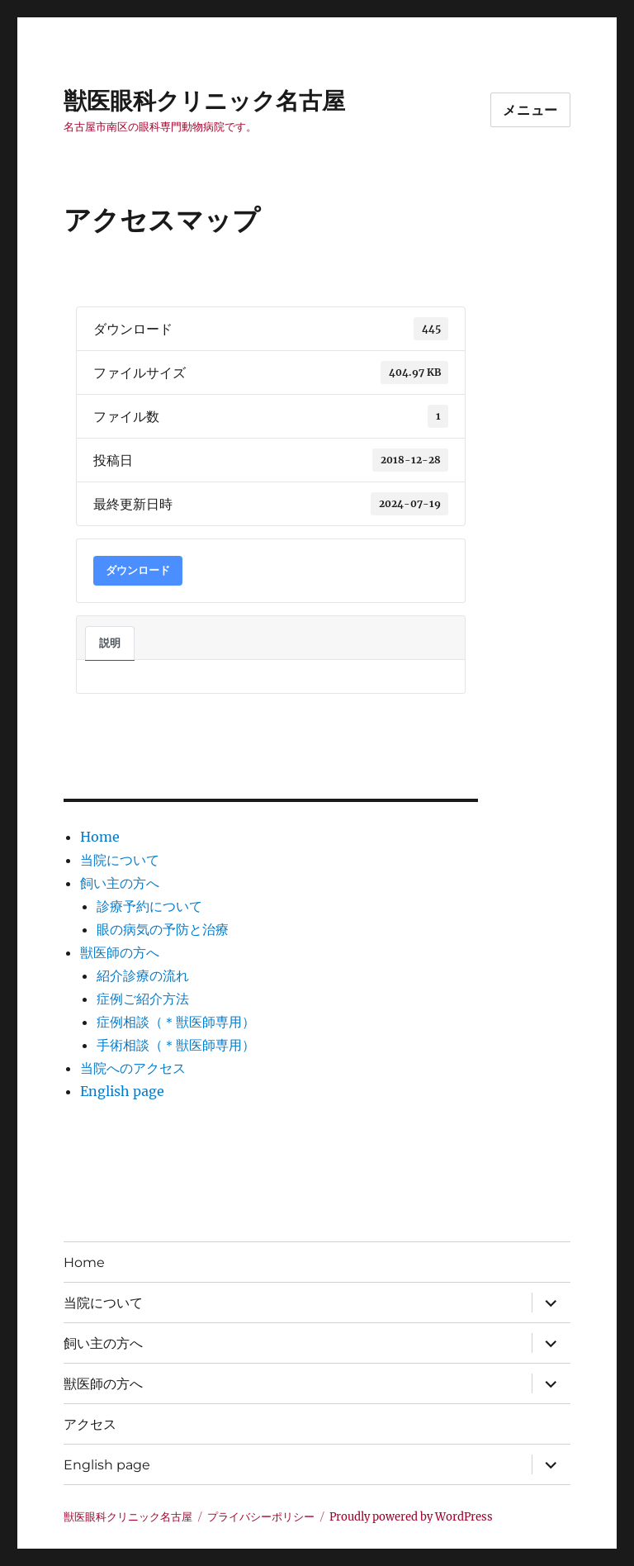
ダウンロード (138, 570)
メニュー (530, 110)
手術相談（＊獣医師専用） (176, 1045)
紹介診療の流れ (143, 975)
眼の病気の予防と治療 (163, 929)
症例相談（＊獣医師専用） (176, 1021)
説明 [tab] (110, 643)
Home (100, 836)
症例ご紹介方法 (143, 998)
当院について (119, 860)
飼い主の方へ (119, 883)
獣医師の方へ (119, 952)
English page (122, 1091)
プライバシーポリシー (261, 1517)
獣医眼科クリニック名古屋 (204, 101)
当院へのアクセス (133, 1068)
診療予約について (149, 906)
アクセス (90, 1424)
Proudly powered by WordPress (411, 1517)
